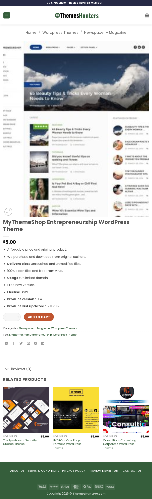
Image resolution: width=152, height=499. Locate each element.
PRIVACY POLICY (74, 471)
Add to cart (39, 317)
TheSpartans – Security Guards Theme (20, 442)
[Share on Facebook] (14, 343)
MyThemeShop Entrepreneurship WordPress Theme (43, 334)
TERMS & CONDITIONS (43, 471)
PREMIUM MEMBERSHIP (104, 471)
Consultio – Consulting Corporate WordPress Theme (119, 444)
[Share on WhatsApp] (6, 343)
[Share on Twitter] (21, 343)
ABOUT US (17, 471)
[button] (6, 15)
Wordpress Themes (60, 32)
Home (31, 32)
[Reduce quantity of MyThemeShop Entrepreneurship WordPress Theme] (5, 317)
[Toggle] (7, 369)
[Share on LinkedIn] (43, 343)
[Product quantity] (12, 317)
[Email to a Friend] (28, 343)
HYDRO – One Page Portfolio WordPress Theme (67, 444)
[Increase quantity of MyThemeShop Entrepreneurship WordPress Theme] (18, 317)
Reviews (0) (17, 369)
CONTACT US (132, 471)
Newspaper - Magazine (105, 32)
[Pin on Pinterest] (35, 343)
